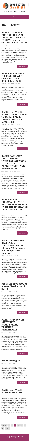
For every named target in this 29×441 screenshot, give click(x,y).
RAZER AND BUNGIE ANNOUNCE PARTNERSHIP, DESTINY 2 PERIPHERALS (12, 324)
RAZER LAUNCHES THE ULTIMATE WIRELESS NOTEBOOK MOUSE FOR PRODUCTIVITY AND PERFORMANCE (13, 162)
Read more (21, 66)
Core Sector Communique (12, 436)
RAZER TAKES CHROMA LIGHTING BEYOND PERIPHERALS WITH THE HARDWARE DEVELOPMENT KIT (14, 204)
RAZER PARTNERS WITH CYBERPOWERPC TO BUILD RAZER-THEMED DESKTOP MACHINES (14, 116)
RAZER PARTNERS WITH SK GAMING (11, 391)
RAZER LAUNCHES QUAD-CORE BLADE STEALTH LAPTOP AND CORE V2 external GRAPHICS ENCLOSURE (14, 37)
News (12, 124)
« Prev (4, 425)
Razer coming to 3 (11, 360)
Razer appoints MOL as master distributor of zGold (14, 286)
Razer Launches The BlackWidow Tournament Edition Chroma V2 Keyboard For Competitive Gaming (13, 246)
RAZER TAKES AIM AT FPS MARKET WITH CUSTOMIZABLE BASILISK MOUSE (13, 77)
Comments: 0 (18, 45)
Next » (7, 428)
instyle (12, 45)
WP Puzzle (17, 438)
